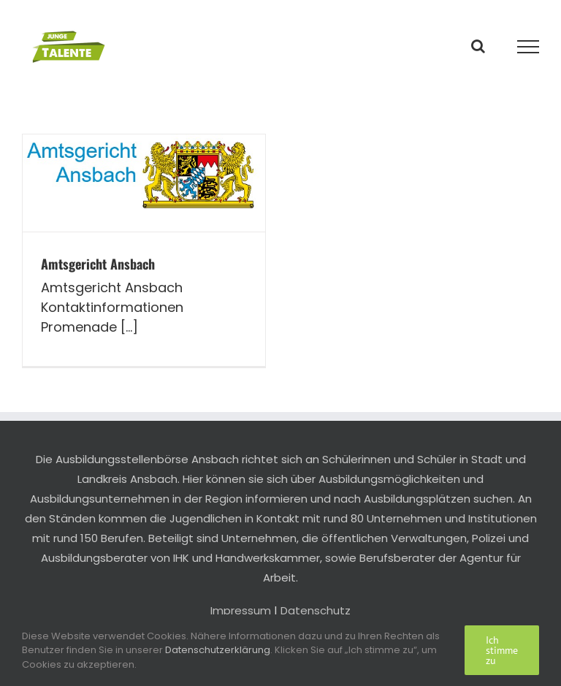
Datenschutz (315, 610)
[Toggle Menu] (528, 46)
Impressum (240, 610)
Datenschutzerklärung (217, 650)
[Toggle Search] (478, 46)
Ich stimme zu (502, 650)
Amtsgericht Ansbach (98, 263)
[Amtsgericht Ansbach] (144, 183)
